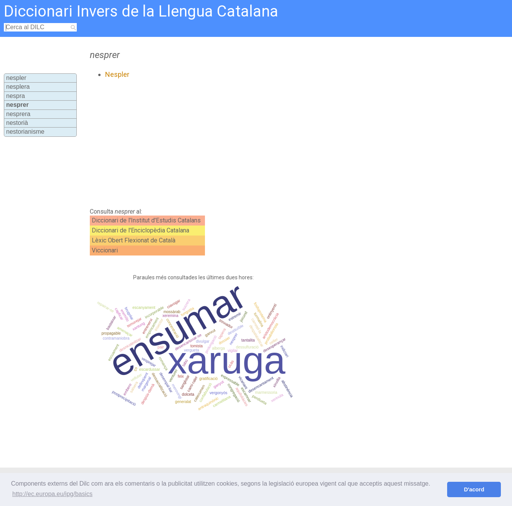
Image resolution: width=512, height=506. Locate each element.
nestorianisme (25, 131)
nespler (16, 78)
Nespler (117, 74)
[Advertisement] (233, 143)
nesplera (18, 86)
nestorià (17, 122)
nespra (15, 96)
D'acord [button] (474, 489)
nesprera (18, 114)
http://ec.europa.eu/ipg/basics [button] (52, 494)
